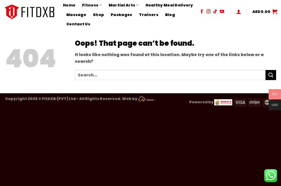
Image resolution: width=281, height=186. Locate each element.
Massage (76, 14)
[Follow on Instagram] (208, 11)
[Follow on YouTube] (222, 11)
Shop (98, 14)
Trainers (148, 14)
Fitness (92, 5)
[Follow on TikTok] (215, 11)
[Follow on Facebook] (202, 11)
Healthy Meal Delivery (169, 5)
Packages (121, 14)
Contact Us (78, 24)
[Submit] (271, 75)
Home (69, 5)
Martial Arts (124, 5)
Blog (170, 14)
